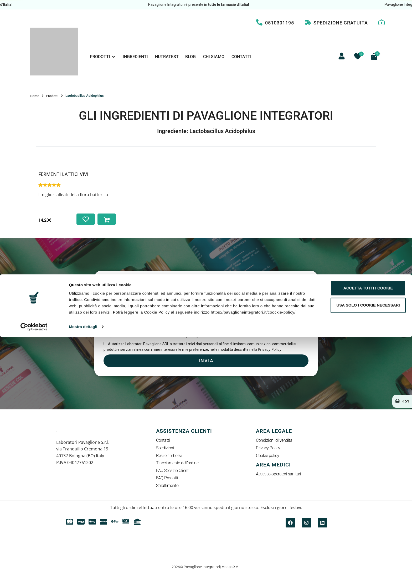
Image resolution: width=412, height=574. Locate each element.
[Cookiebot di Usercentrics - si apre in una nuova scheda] (34, 564)
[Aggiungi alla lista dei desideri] (85, 219)
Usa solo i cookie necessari (368, 542)
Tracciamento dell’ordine (177, 463)
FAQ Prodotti (167, 478)
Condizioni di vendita (274, 440)
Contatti (163, 440)
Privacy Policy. (270, 349)
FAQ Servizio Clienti (172, 471)
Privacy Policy (268, 448)
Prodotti (52, 96)
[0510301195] (259, 22)
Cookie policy (267, 456)
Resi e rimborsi (169, 456)
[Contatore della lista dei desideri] (357, 56)
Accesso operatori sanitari (278, 474)
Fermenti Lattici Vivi (63, 174)
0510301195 (279, 23)
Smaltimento (167, 486)
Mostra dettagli (83, 564)
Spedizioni (165, 448)
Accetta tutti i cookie (368, 525)
